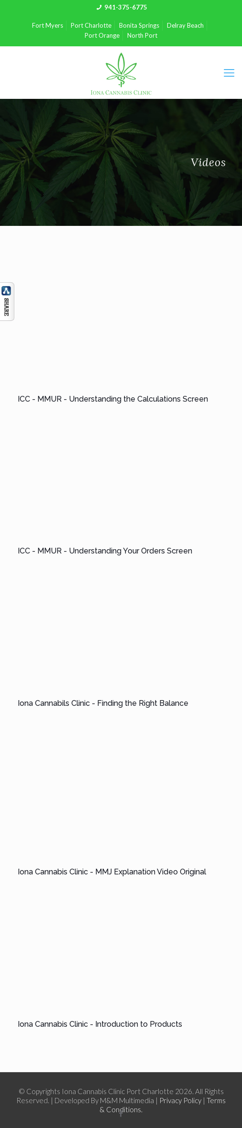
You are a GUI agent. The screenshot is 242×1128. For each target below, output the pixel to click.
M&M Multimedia (127, 1100)
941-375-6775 (125, 7)
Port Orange (102, 35)
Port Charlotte (91, 25)
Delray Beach (185, 25)
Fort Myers (47, 25)
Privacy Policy (180, 1100)
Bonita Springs (139, 25)
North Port (142, 35)
